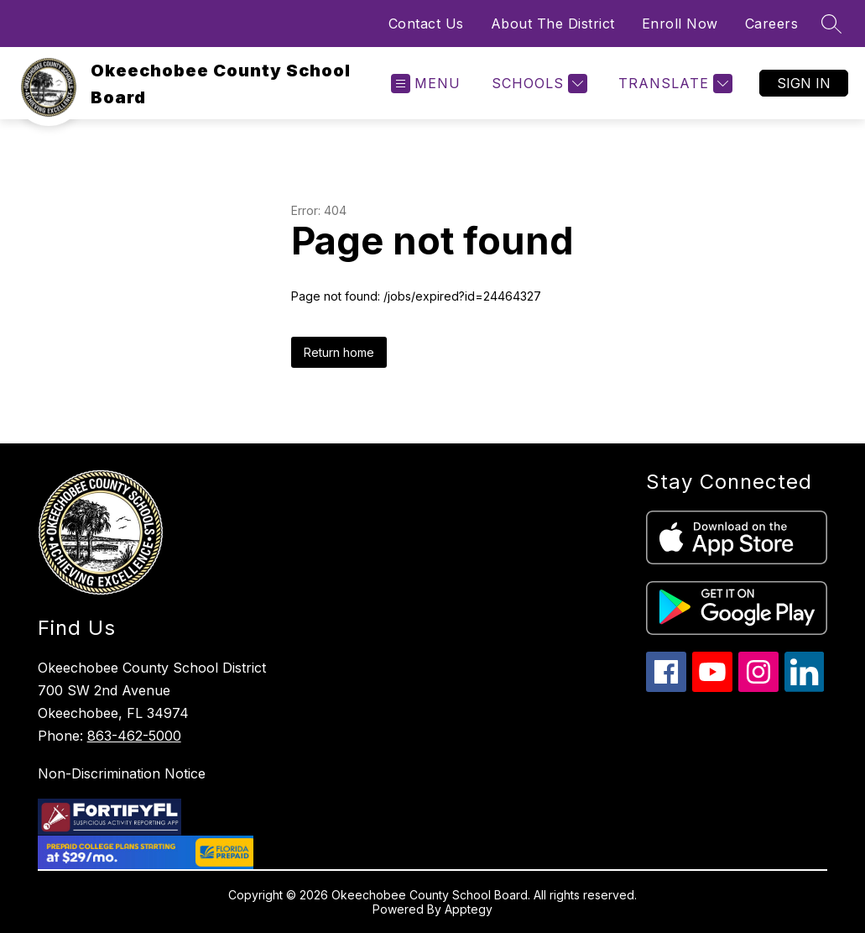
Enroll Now (680, 23)
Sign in (804, 83)
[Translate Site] (673, 83)
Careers (772, 23)
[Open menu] (426, 83)
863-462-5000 (134, 735)
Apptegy (468, 909)
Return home (339, 352)
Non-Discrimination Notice (122, 773)
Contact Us (426, 23)
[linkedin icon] (804, 687)
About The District (553, 23)
